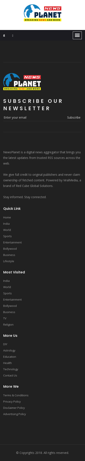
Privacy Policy (12, 401)
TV (4, 318)
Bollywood (10, 249)
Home (7, 217)
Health (7, 363)
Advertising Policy (14, 414)
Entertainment (12, 242)
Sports (7, 236)
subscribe (73, 117)
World (7, 230)
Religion (8, 324)
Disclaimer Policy (14, 408)
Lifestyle (8, 261)
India (6, 224)
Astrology (9, 350)
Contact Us (10, 375)
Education (9, 357)
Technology (10, 369)
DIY (5, 344)
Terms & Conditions (16, 395)
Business (9, 255)
